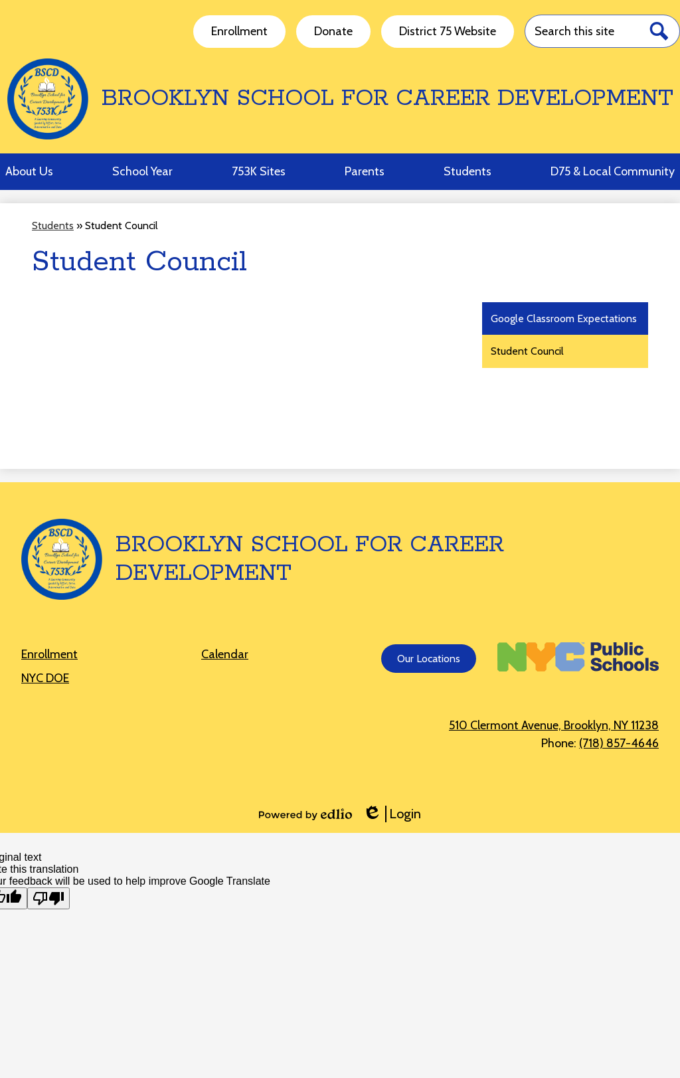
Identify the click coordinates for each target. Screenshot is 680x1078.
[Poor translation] (48, 898)
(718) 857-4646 (619, 743)
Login (392, 814)
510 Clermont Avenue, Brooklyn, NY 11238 (554, 725)
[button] (29, 171)
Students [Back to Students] (53, 225)
